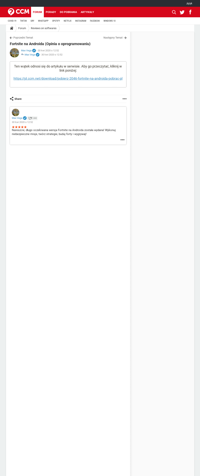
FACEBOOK (95, 21)
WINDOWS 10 (109, 21)
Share (18, 98)
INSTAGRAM (80, 21)
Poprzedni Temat (23, 37)
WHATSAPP (43, 21)
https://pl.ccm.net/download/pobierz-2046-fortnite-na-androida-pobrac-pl (68, 78)
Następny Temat (113, 37)
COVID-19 (12, 21)
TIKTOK (23, 21)
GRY (32, 21)
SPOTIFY (56, 21)
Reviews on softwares (43, 28)
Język (189, 3)
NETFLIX (67, 21)
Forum (37, 12)
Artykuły (87, 12)
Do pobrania (68, 12)
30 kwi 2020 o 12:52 (51, 54)
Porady (51, 12)
